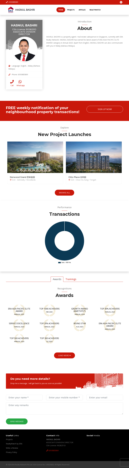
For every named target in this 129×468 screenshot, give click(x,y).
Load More (64, 355)
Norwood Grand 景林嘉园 (21, 177)
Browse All (64, 192)
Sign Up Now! (105, 109)
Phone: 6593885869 (18, 74)
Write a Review (12, 448)
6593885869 (52, 450)
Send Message (16, 421)
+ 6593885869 (12, 2)
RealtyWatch (93, 10)
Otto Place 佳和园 (76, 177)
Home (59, 10)
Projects (69, 10)
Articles (80, 10)
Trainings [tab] (71, 279)
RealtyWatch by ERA (14, 443)
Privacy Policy (11, 452)
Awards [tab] (57, 279)
